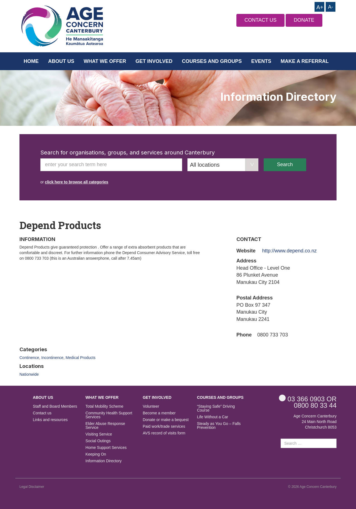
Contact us (42, 413)
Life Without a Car (212, 417)
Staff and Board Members (55, 406)
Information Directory (103, 461)
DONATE (304, 20)
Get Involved (153, 61)
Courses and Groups (212, 61)
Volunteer (151, 406)
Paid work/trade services (164, 426)
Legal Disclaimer (31, 487)
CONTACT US (260, 20)
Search (285, 164)
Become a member (159, 413)
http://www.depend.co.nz (289, 251)
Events (261, 61)
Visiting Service (98, 434)
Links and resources (50, 420)
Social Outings (97, 441)
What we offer (105, 61)
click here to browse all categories (76, 182)
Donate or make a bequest (166, 420)
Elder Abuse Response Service (105, 426)
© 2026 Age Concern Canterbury (312, 487)
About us (61, 61)
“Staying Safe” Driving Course (216, 408)
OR (308, 399)
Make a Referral (305, 61)
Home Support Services (106, 448)
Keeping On (95, 454)
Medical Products (80, 357)
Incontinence (52, 357)
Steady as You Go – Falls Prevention (219, 426)
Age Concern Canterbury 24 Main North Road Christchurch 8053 (315, 421)
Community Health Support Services (108, 415)
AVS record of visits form (164, 433)
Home (31, 61)
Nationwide (29, 374)
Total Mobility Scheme (104, 406)
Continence (29, 357)
